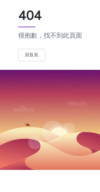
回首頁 (31, 55)
